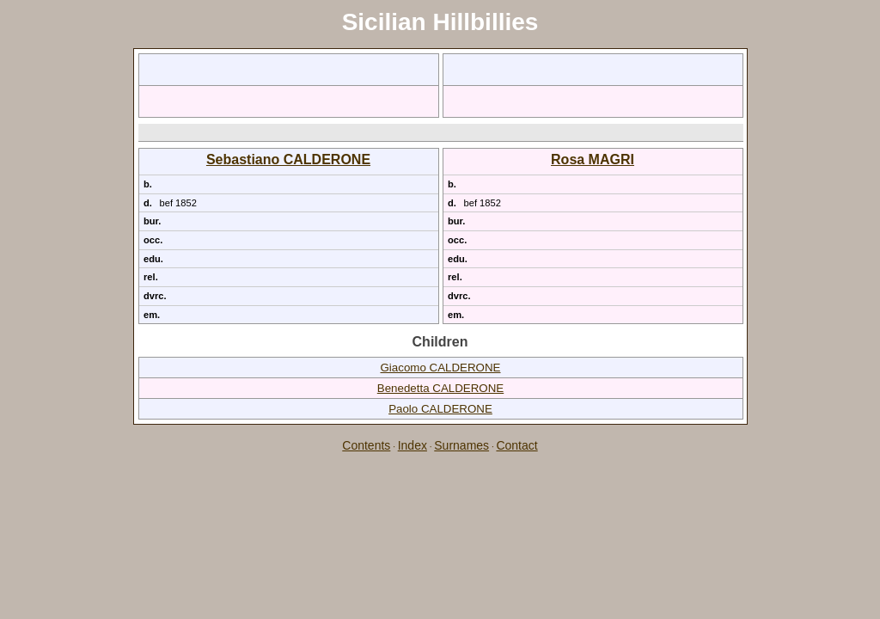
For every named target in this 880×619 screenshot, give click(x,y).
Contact (516, 445)
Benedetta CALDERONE (440, 388)
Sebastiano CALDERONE (288, 159)
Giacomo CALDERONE (441, 367)
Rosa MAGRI (592, 159)
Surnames (461, 445)
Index (412, 445)
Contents (366, 445)
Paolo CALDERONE (440, 408)
